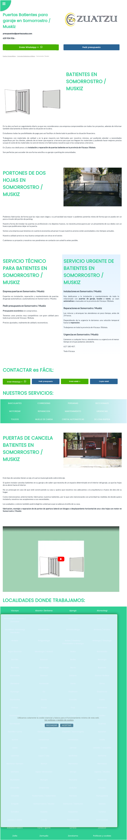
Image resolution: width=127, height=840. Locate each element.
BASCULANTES (15, 403)
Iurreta (73, 827)
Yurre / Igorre (43, 827)
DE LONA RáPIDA (102, 419)
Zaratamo (73, 835)
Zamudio (44, 835)
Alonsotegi (102, 610)
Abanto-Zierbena (44, 610)
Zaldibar (102, 827)
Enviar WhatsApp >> (30, 47)
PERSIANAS (73, 403)
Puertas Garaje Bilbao (9, 56)
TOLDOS (15, 419)
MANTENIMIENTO (73, 411)
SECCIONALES (102, 403)
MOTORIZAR (14, 411)
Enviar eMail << (74, 381)
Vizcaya (15, 610)
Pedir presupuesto (91, 47)
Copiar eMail (104, 381)
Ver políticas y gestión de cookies (59, 720)
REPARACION (44, 411)
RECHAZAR (51, 725)
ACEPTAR (67, 725)
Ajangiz (73, 610)
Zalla (14, 835)
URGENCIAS (102, 411)
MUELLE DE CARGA (44, 419)
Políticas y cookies (102, 835)
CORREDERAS (43, 403)
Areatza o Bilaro (15, 827)
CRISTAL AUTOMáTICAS (73, 419)
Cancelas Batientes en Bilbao (26, 56)
